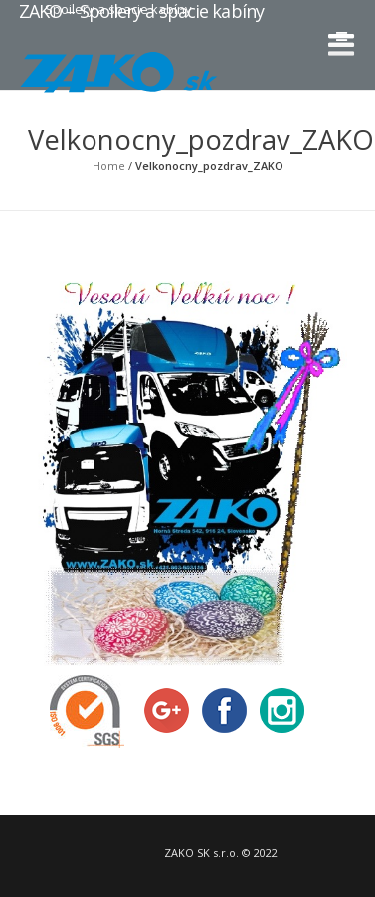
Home (109, 165)
